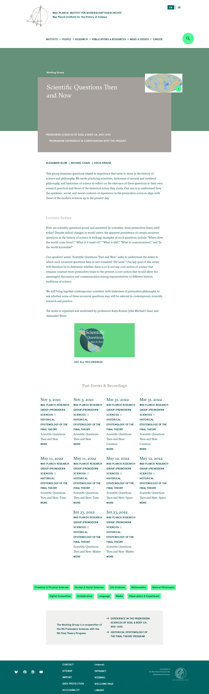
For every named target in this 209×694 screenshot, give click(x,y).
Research (81, 39)
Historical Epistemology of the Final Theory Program (129, 634)
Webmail (100, 677)
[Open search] (188, 38)
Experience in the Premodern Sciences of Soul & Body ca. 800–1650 (130, 622)
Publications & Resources (109, 39)
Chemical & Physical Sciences (52, 587)
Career (157, 39)
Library (99, 690)
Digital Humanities (60, 596)
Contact (68, 664)
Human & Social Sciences (89, 587)
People (66, 39)
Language (104, 596)
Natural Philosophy (163, 587)
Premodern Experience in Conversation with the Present (87, 140)
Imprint (67, 677)
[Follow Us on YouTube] (41, 672)
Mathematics (138, 587)
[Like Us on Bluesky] (16, 672)
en (170, 7)
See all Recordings (88, 361)
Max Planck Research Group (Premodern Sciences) (54, 409)
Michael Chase (80, 162)
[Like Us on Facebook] (25, 672)
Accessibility (71, 690)
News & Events (139, 39)
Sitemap (67, 670)
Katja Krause (102, 162)
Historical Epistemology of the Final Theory (54, 424)
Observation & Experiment (144, 596)
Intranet (100, 671)
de (179, 7)
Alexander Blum (56, 162)
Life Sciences (117, 587)
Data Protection (73, 683)
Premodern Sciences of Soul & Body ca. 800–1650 (78, 134)
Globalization (84, 596)
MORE (44, 444)
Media (119, 596)
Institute (52, 39)
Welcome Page (104, 683)
